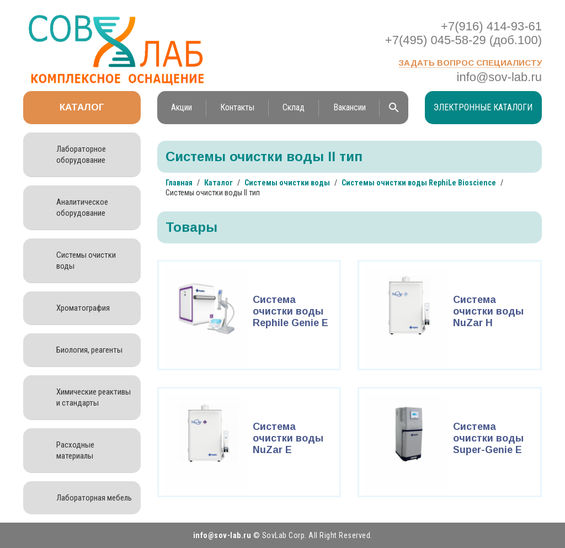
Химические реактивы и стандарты (93, 397)
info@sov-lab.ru (499, 77)
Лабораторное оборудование (81, 154)
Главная (179, 182)
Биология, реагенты (89, 350)
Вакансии (349, 107)
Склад (293, 107)
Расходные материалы (75, 450)
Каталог (82, 107)
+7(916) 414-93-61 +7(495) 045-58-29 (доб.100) (463, 33)
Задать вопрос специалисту (470, 62)
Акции (181, 107)
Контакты (237, 107)
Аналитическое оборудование (82, 207)
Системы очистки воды (86, 260)
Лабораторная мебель (94, 498)
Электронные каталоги (483, 107)
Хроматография (83, 308)
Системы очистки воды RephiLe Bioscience (419, 182)
